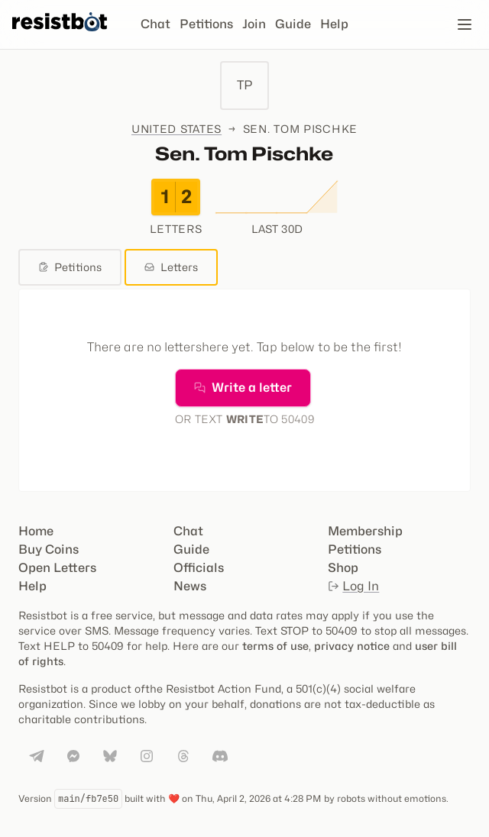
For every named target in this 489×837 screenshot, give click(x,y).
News (189, 586)
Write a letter (243, 387)
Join (254, 24)
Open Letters (57, 568)
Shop (343, 568)
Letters (171, 266)
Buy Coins (48, 549)
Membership (365, 531)
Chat (155, 24)
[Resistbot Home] (59, 36)
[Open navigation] (464, 24)
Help (334, 24)
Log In (353, 586)
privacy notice (352, 645)
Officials (198, 568)
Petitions (206, 24)
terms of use (275, 645)
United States (176, 128)
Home (35, 531)
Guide (293, 24)
